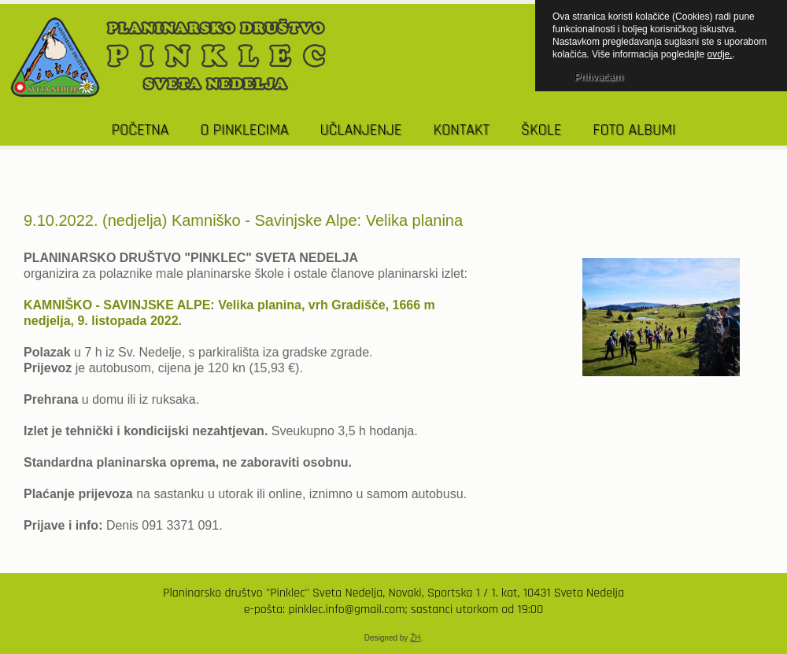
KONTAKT (461, 130)
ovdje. (720, 54)
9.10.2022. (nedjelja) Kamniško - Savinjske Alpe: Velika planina (243, 220)
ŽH (415, 638)
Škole (541, 130)
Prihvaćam (599, 77)
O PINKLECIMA (244, 130)
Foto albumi (634, 130)
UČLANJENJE (360, 130)
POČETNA (140, 130)
